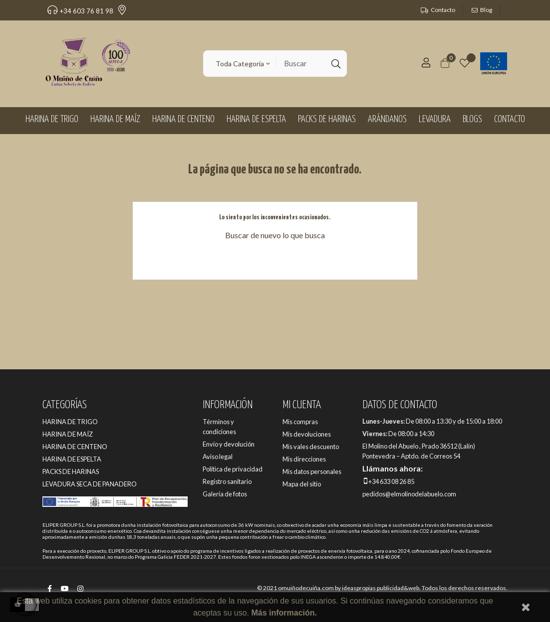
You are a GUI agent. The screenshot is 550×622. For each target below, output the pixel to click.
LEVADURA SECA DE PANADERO (89, 484)
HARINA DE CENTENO (74, 447)
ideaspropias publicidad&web (380, 588)
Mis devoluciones (306, 434)
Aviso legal (218, 457)
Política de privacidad (233, 469)
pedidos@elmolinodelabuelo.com (409, 494)
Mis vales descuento (310, 447)
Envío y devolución (229, 444)
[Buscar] (275, 260)
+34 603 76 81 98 (80, 11)
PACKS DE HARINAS (70, 471)
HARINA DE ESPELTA (71, 459)
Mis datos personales (311, 471)
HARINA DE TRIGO (70, 422)
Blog (486, 9)
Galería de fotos (225, 494)
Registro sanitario (227, 481)
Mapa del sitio (301, 484)
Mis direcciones (304, 459)
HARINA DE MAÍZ (67, 434)
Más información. (284, 613)
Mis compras (300, 422)
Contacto (443, 9)
